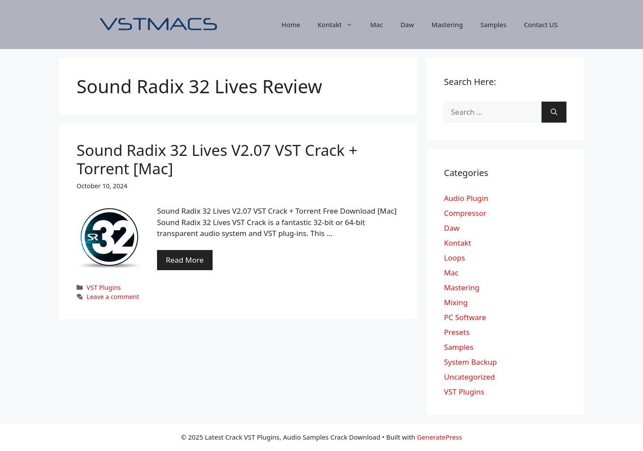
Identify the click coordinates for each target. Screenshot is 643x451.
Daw (407, 24)
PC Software (465, 317)
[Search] (554, 112)
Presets (457, 332)
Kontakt (339, 24)
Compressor (465, 213)
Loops (454, 258)
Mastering (447, 24)
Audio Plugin (466, 198)
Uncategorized (469, 377)
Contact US (541, 24)
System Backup (470, 362)
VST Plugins (104, 287)
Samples (493, 24)
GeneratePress (439, 437)
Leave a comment (113, 296)
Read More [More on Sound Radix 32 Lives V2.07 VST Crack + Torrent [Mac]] (185, 260)
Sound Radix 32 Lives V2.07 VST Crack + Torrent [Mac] (217, 159)
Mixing (456, 302)
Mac (376, 24)
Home (291, 24)
